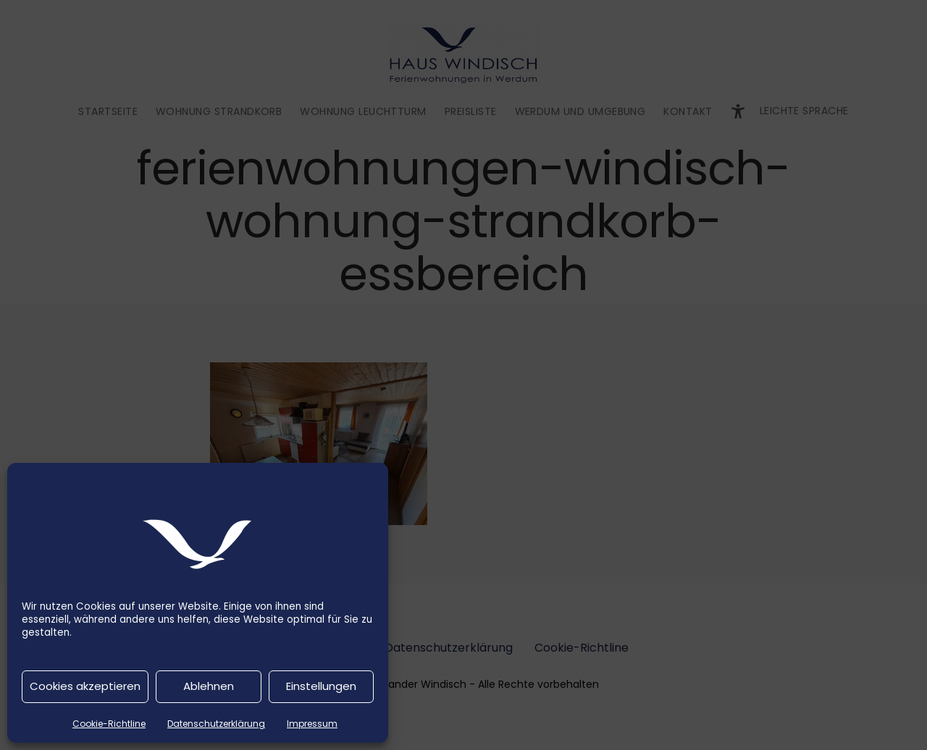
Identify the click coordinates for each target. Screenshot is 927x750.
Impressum (312, 723)
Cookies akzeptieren (85, 686)
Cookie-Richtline (109, 723)
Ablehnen (208, 686)
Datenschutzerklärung (216, 723)
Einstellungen (321, 686)
